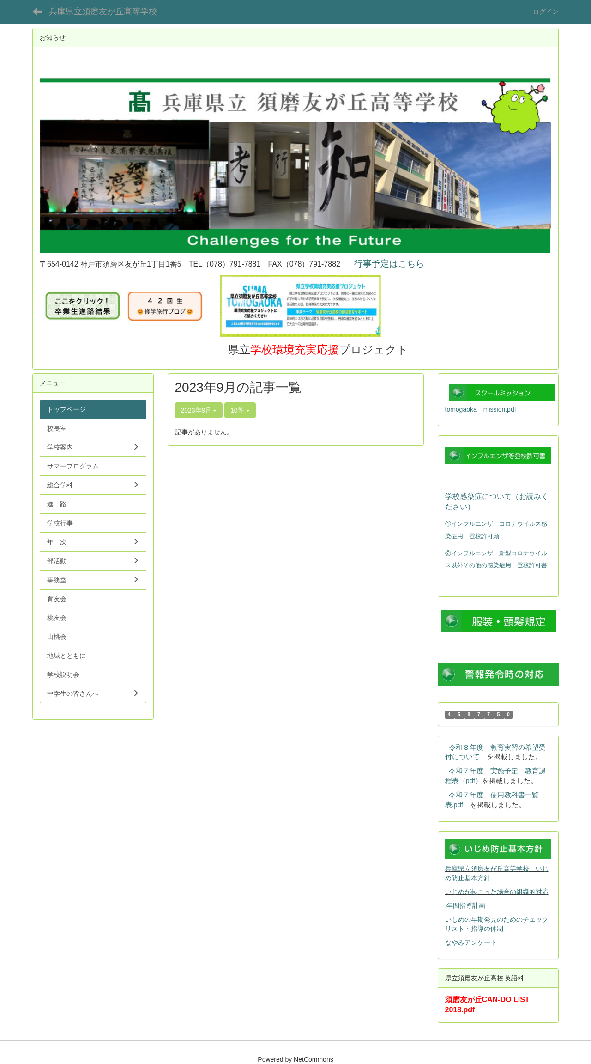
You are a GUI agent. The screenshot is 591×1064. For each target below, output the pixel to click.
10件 (239, 410)
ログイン (546, 11)
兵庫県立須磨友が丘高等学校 (103, 11)
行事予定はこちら (389, 263)
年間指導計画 (465, 905)
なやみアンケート (471, 942)
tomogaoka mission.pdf (480, 409)
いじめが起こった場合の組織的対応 (497, 891)
